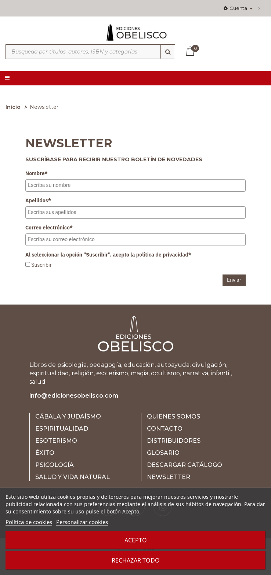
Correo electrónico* (49, 227)
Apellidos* (38, 200)
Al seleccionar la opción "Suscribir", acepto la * (108, 254)
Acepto (135, 540)
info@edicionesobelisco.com (73, 395)
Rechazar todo (136, 560)
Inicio (13, 107)
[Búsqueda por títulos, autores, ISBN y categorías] (90, 51)
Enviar (234, 280)
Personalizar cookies (82, 522)
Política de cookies (29, 522)
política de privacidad (162, 254)
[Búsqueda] (167, 51)
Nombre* (36, 173)
